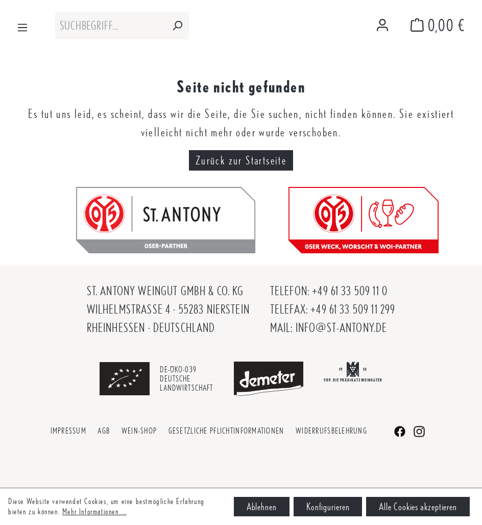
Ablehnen (262, 506)
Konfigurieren (328, 506)
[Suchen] (177, 25)
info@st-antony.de (342, 327)
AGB (104, 431)
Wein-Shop (139, 431)
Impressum (69, 431)
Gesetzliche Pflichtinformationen (226, 431)
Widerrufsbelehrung (331, 431)
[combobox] (110, 25)
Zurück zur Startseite (241, 160)
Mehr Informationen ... (94, 511)
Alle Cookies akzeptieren (418, 506)
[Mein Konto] (382, 25)
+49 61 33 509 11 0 (350, 290)
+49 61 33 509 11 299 (352, 309)
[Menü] (22, 26)
